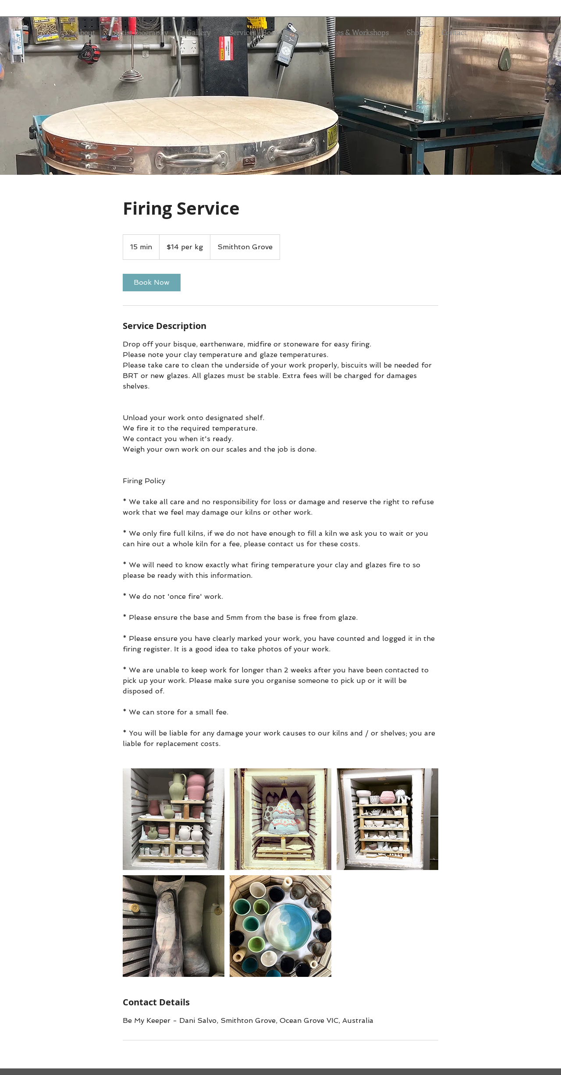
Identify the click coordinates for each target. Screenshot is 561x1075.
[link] (152, 282)
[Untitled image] (173, 819)
